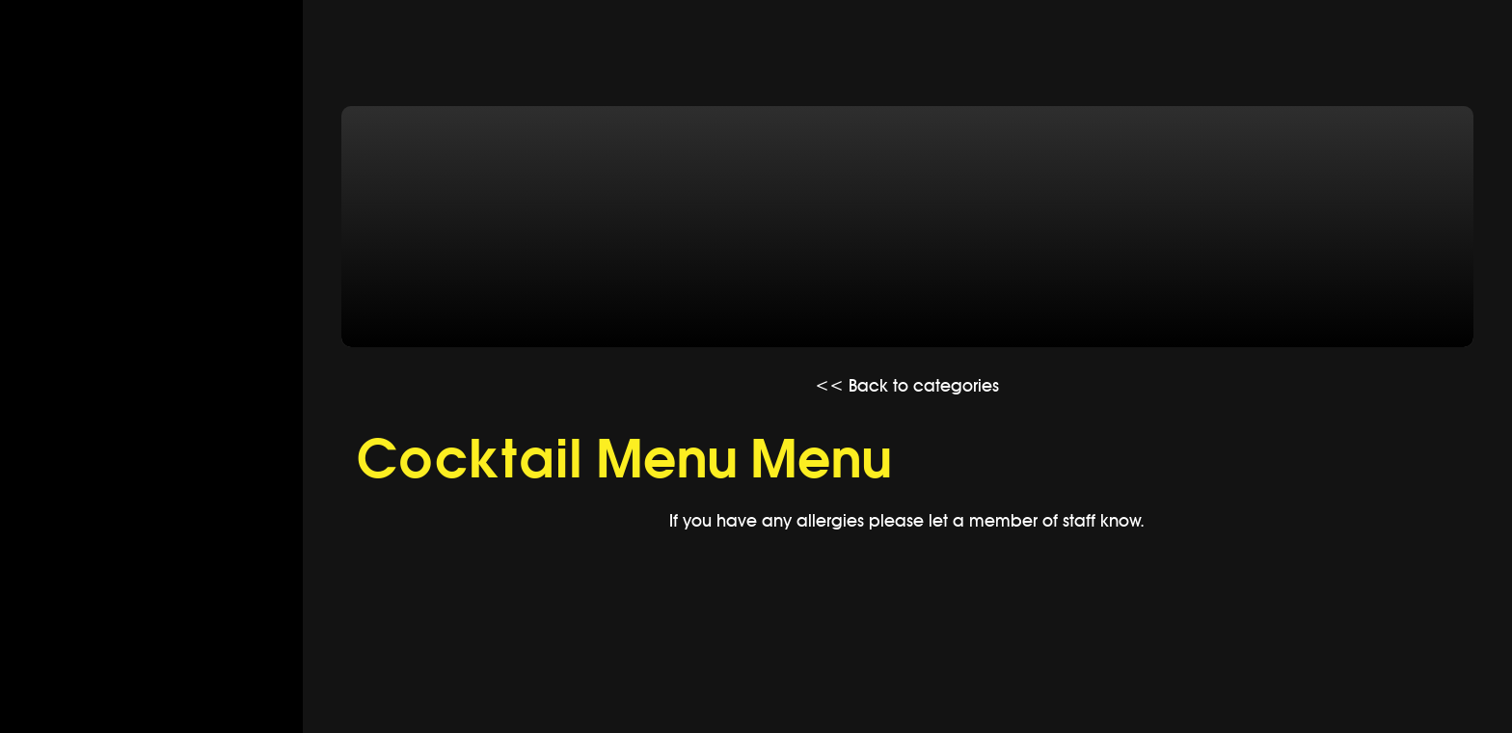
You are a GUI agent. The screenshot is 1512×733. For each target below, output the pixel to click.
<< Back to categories (907, 385)
